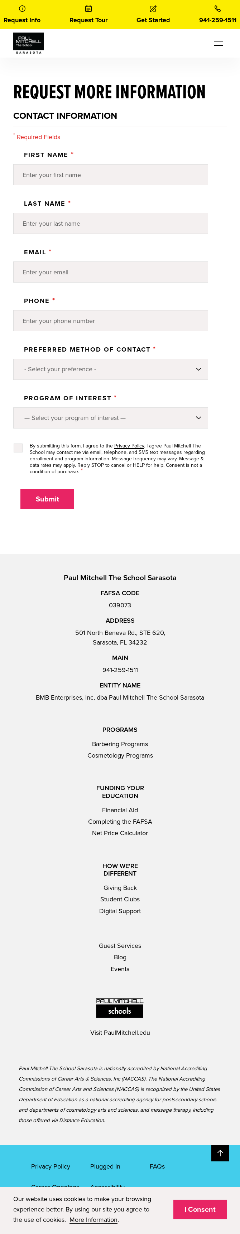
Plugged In (105, 1166)
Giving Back (120, 888)
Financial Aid (120, 810)
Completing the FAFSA (120, 822)
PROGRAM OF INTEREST (70, 398)
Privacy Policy (129, 446)
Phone (40, 301)
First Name (49, 155)
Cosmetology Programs (120, 755)
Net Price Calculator (120, 833)
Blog (120, 957)
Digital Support (120, 911)
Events (120, 969)
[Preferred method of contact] (110, 369)
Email (38, 252)
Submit (47, 499)
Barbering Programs (120, 744)
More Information (93, 1220)
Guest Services (120, 946)
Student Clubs (120, 899)
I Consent (200, 1209)
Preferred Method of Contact (90, 349)
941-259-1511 (120, 670)
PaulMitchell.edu (127, 1033)
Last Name (47, 203)
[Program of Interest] (110, 418)
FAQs (157, 1166)
